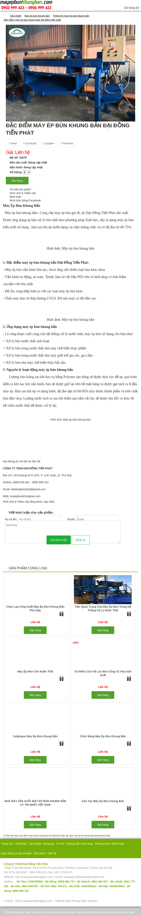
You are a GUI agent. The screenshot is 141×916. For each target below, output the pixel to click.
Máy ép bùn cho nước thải (35, 671)
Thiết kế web (62, 900)
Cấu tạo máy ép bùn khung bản (103, 801)
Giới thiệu (21, 843)
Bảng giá (48, 843)
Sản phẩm (35, 843)
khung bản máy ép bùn (76, 912)
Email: (71, 519)
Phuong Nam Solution (84, 900)
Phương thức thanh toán (109, 843)
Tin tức (60, 843)
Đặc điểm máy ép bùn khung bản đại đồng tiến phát (42, 836)
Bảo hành (39, 853)
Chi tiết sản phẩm (20, 189)
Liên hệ (51, 853)
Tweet (12, 143)
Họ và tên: (11, 519)
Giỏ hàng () (131, 7)
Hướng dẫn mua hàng (79, 843)
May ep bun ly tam (123, 912)
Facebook (30, 143)
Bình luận (15, 196)
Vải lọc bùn (38, 912)
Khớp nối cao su (101, 912)
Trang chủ (7, 843)
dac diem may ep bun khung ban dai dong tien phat (88, 836)
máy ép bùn (54, 912)
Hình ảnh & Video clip (23, 193)
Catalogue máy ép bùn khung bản (35, 736)
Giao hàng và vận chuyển (16, 853)
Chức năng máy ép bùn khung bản (103, 736)
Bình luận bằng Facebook (25, 200)
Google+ (48, 143)
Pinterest (67, 143)
